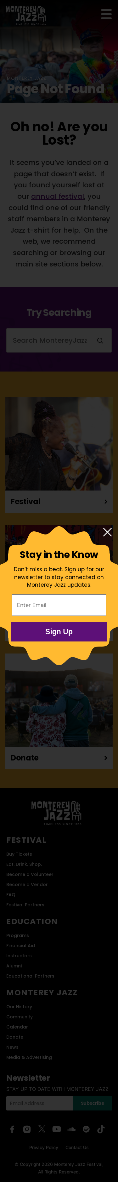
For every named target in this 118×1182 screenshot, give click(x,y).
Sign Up (59, 632)
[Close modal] (107, 532)
